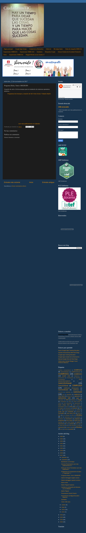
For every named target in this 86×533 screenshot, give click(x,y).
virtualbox (68, 427)
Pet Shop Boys (61, 99)
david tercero (76, 404)
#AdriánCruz (77, 376)
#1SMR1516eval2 (75, 371)
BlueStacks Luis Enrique (67, 461)
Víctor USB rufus (65, 502)
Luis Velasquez (66, 415)
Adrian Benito (61, 396)
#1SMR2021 (63, 374)
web (73, 427)
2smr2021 (69, 394)
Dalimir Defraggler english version (70, 477)
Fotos (5, 54)
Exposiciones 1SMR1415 (10, 52)
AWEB (67, 399)
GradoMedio (70, 411)
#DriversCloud (61, 377)
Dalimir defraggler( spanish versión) (70, 480)
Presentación (69, 418)
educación (68, 408)
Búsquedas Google (50, 52)
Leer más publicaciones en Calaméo (29, 123)
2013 (61, 522)
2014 (61, 519)
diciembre (64, 457)
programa (77, 418)
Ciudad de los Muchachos (36, 49)
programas (61, 420)
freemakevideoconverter (69, 409)
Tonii (67, 423)
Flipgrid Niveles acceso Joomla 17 (35, 54)
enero (63, 512)
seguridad (60, 422)
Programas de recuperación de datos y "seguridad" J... (71, 472)
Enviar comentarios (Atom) (19, 186)
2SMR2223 (77, 394)
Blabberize (73, 399)
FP (60, 410)
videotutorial (61, 427)
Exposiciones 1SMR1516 (16, 54)
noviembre (65, 459)
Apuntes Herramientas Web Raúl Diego (68, 352)
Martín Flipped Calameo (67, 485)
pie (73, 417)
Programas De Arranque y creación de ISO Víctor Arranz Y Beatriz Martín (29, 93)
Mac (73, 415)
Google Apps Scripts (21, 49)
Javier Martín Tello (70, 413)
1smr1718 (60, 392)
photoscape (67, 417)
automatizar (60, 399)
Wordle (65, 429)
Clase (70, 401)
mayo (63, 507)
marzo (63, 509)
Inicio (31, 182)
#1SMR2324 (78, 374)
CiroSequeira (63, 401)
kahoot (78, 413)
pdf (61, 417)
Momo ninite (64, 482)
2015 (63, 394)
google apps (61, 411)
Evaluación (74, 408)
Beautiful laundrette (69, 99)
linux (59, 415)
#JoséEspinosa (70, 377)
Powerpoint (60, 418)
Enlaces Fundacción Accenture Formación (69, 52)
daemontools (77, 403)
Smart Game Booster (69, 422)
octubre (64, 504)
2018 (61, 453)
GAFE (78, 410)
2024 (61, 439)
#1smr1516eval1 (65, 371)
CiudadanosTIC (17, 8)
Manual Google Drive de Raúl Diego (68, 359)
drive (71, 406)
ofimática (79, 415)
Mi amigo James (58, 49)
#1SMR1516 (78, 370)
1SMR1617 (76, 390)
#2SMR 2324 (66, 376)
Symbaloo (39, 52)
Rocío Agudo (69, 420)
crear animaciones (68, 403)
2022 (61, 443)
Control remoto (76, 401)
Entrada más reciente (12, 182)
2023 (61, 441)
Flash (81, 408)
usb (81, 423)
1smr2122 (77, 392)
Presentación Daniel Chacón (69, 493)
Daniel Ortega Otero (64, 405)
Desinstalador (61, 406)
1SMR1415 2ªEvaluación (71, 388)
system (78, 422)
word (61, 429)
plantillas (78, 417)
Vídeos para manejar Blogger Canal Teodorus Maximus (67, 361)
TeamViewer (61, 423)
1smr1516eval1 (63, 390)
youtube (71, 429)
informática (61, 413)
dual (76, 406)
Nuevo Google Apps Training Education (68, 350)
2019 (61, 450)
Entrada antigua (48, 182)
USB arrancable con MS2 (74, 425)
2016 (61, 514)
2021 (61, 446)
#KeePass (78, 377)
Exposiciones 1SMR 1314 (27, 52)
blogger (80, 399)
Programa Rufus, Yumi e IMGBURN (70, 475)
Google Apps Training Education (67, 354)
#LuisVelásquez (61, 379)
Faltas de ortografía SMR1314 (73, 49)
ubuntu (77, 423)
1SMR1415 (77, 385)
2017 (61, 455)
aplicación (77, 396)
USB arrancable (63, 107)
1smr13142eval (63, 385)
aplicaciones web (64, 398)
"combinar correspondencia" (64, 370)
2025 (61, 436)
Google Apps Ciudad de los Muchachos (68, 357)
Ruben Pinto (77, 420)
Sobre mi (48, 49)
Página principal (8, 49)
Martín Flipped (65, 491)
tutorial (72, 423)
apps (77, 398)
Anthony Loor (70, 396)
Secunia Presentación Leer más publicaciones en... (69, 464)
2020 (61, 448)
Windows (79, 427)
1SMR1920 (68, 392)
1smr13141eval (64, 383)
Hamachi (78, 411)
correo (59, 403)
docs (67, 406)
